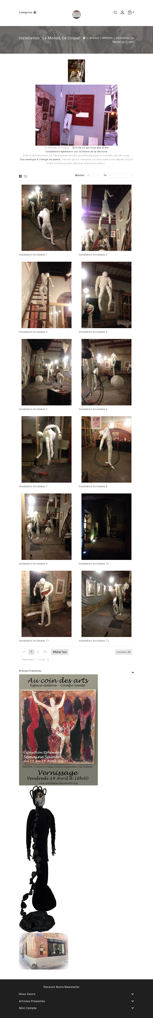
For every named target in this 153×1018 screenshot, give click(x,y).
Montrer (80, 175)
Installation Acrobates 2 (93, 254)
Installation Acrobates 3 (33, 332)
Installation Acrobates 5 (33, 409)
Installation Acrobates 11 (34, 640)
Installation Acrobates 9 (33, 563)
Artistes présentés (30, 671)
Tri (105, 175)
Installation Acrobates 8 (93, 486)
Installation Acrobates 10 (94, 563)
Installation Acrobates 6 (93, 409)
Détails (23, 167)
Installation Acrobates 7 (33, 486)
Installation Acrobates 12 (94, 640)
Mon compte (28, 1008)
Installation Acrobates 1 (33, 254)
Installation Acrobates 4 (93, 332)
